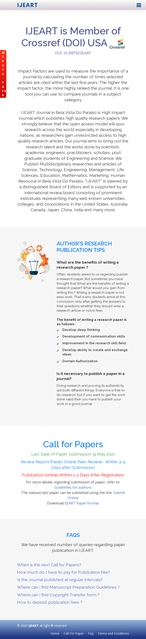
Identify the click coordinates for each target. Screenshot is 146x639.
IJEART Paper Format (82, 503)
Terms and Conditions (113, 633)
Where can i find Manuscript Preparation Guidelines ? (68, 587)
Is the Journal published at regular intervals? (60, 579)
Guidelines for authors (73, 487)
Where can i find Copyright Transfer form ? (58, 594)
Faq (90, 633)
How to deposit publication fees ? (49, 602)
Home (54, 633)
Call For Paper (74, 633)
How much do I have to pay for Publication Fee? (63, 572)
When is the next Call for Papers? (49, 564)
